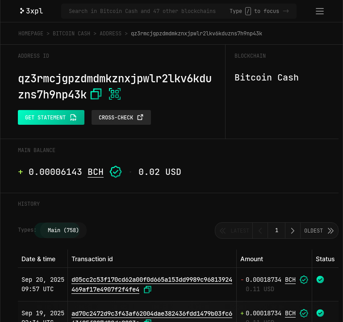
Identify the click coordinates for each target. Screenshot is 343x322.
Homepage (30, 33)
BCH (96, 172)
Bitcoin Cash (71, 33)
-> (286, 11)
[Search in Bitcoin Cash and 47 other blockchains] (149, 11)
